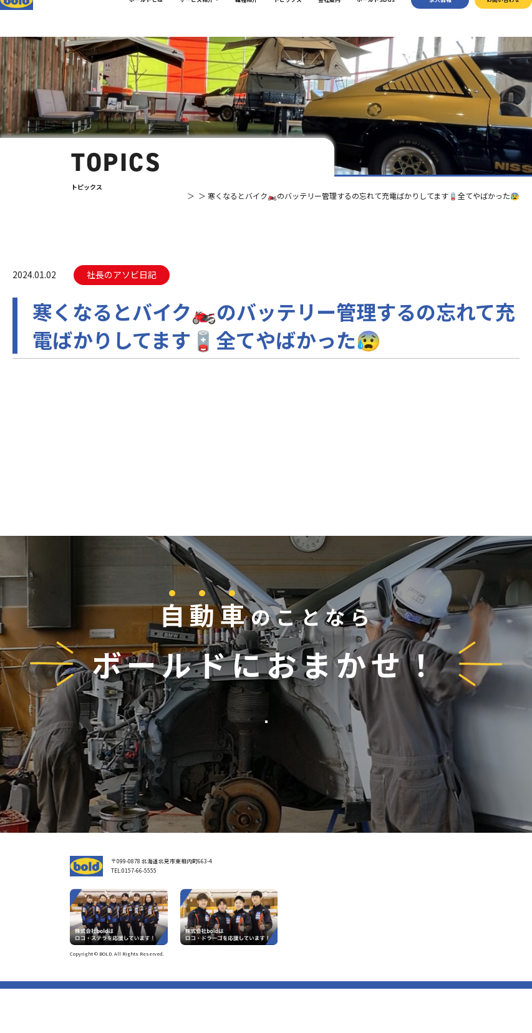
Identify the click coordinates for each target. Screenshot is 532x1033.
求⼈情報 (426, 18)
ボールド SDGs (302, 962)
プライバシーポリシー (440, 997)
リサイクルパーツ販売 (386, 943)
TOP (140, 195)
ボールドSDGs (362, 18)
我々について (296, 924)
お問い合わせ (489, 18)
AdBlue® (368, 954)
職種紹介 (232, 18)
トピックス (274, 18)
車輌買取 (369, 920)
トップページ (296, 904)
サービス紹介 (183, 18)
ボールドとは (133, 18)
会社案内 (315, 18)
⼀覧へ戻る (266, 456)
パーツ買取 (372, 931)
